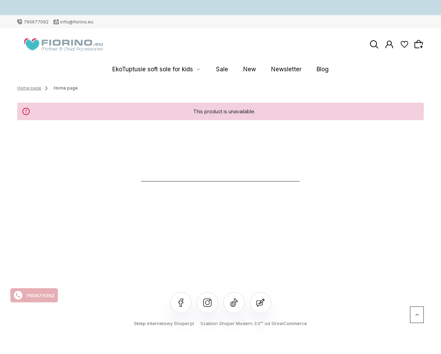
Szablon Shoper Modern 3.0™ (232, 323)
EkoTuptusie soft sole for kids (171, 69)
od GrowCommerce (286, 323)
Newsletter (273, 69)
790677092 (36, 21)
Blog (300, 69)
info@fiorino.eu (76, 21)
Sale (228, 69)
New (246, 69)
